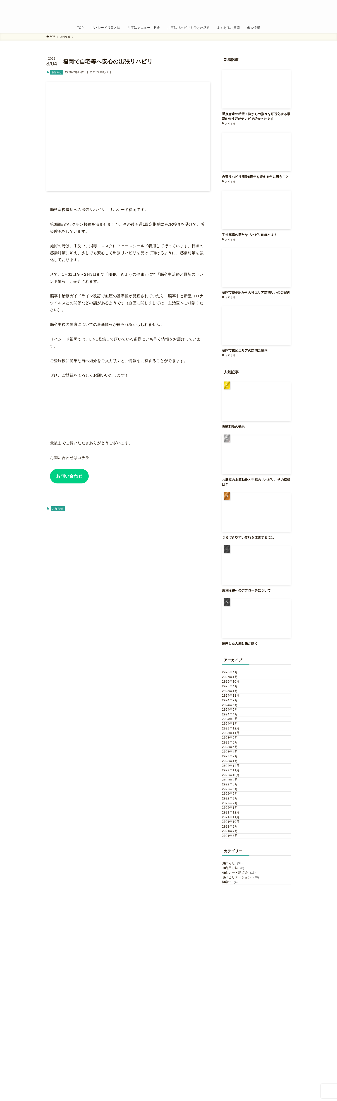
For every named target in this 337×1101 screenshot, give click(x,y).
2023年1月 (235, 853)
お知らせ (57, 72)
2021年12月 (235, 957)
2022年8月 (235, 901)
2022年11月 (235, 872)
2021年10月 (235, 976)
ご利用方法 (238, 1046)
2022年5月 (235, 919)
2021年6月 (235, 1004)
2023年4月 (235, 835)
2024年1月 (235, 778)
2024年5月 (235, 750)
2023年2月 (235, 844)
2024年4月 (235, 759)
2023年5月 (235, 825)
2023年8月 (235, 816)
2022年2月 (235, 938)
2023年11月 (235, 797)
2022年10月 (235, 882)
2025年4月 (235, 703)
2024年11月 (235, 722)
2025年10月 (235, 693)
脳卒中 (235, 1074)
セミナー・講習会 (244, 1055)
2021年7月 (235, 995)
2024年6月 (235, 740)
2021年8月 (235, 985)
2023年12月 (235, 788)
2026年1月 (235, 684)
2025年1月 (235, 712)
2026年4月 (235, 674)
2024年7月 (235, 731)
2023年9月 (235, 806)
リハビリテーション (246, 1065)
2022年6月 (235, 910)
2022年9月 (235, 891)
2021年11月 (235, 966)
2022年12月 (235, 863)
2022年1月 (235, 948)
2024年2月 (235, 769)
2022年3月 (235, 929)
